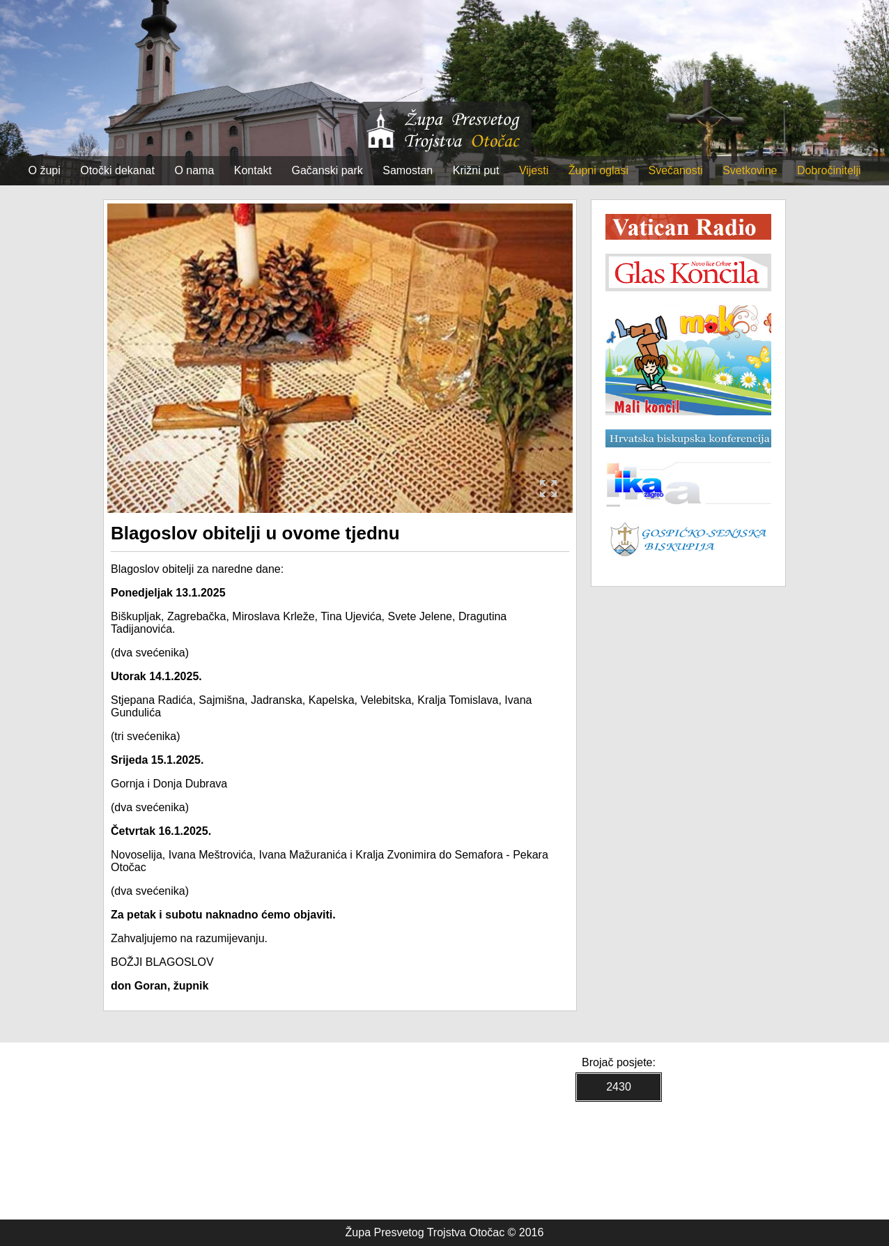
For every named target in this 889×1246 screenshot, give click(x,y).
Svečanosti (675, 170)
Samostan (407, 170)
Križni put (476, 170)
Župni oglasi (598, 170)
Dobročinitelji (829, 170)
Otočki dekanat (117, 170)
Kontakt (253, 170)
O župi (45, 170)
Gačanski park (327, 170)
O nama (194, 170)
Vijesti (533, 170)
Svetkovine (749, 170)
